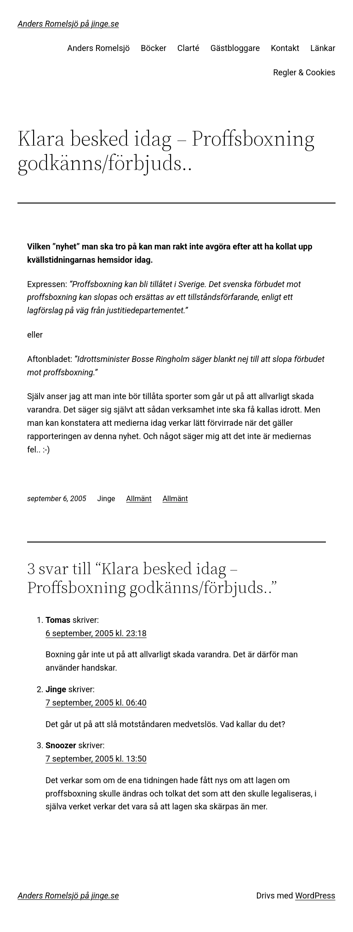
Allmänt (139, 498)
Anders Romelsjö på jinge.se (68, 23)
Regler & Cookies (304, 72)
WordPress (315, 895)
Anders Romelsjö (98, 48)
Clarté (188, 48)
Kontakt (285, 48)
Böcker (153, 48)
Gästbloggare (235, 48)
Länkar (322, 48)
